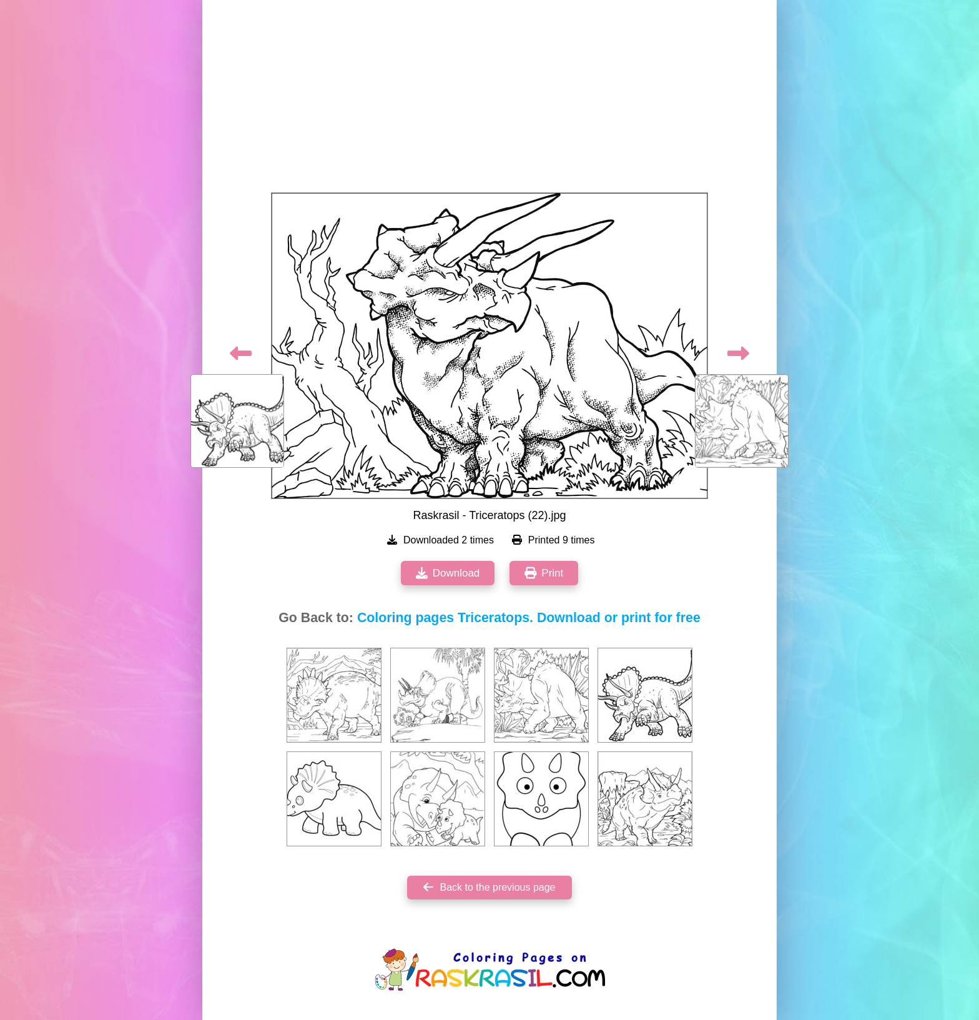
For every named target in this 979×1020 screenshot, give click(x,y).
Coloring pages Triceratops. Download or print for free (529, 617)
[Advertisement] (489, 99)
